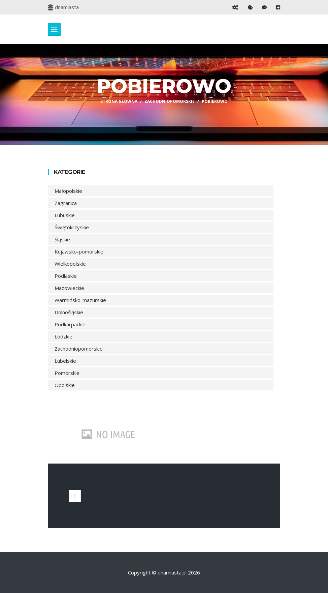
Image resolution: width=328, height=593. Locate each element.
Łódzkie (63, 336)
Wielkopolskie (70, 263)
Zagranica (66, 203)
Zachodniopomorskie (169, 101)
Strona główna (118, 101)
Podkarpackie (70, 324)
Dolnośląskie (69, 312)
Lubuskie (65, 215)
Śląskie (62, 239)
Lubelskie (65, 360)
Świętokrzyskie (72, 227)
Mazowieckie (69, 288)
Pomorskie (67, 372)
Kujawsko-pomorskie (79, 251)
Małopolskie (68, 190)
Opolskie (65, 385)
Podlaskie (66, 275)
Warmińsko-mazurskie (80, 300)
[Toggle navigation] (54, 29)
